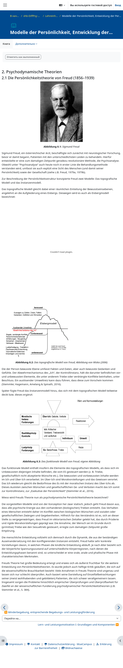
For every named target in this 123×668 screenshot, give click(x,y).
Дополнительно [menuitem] (25, 43)
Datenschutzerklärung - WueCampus (68, 644)
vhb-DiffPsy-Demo (32, 16)
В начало (15, 16)
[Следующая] (118, 607)
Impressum (14, 644)
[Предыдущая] (4, 607)
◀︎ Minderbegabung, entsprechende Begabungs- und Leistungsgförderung (49, 612)
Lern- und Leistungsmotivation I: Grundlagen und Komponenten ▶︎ (78, 624)
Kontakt (33, 644)
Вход (118, 5)
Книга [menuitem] (6, 43)
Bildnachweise (71, 648)
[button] (62, 5)
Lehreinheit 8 (51, 16)
